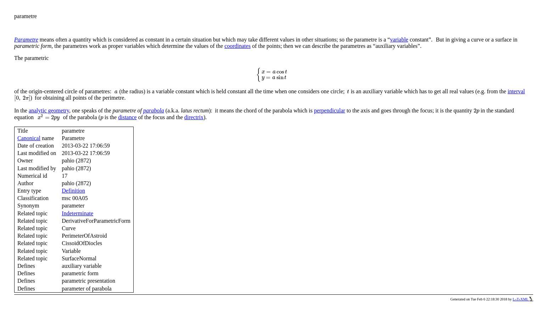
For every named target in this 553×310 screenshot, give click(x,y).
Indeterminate (77, 213)
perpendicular (329, 110)
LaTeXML (523, 299)
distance (127, 117)
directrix (193, 117)
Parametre (26, 40)
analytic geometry (49, 110)
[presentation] (273, 74)
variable (399, 40)
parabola (153, 110)
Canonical (28, 138)
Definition (73, 191)
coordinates (237, 46)
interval (516, 91)
